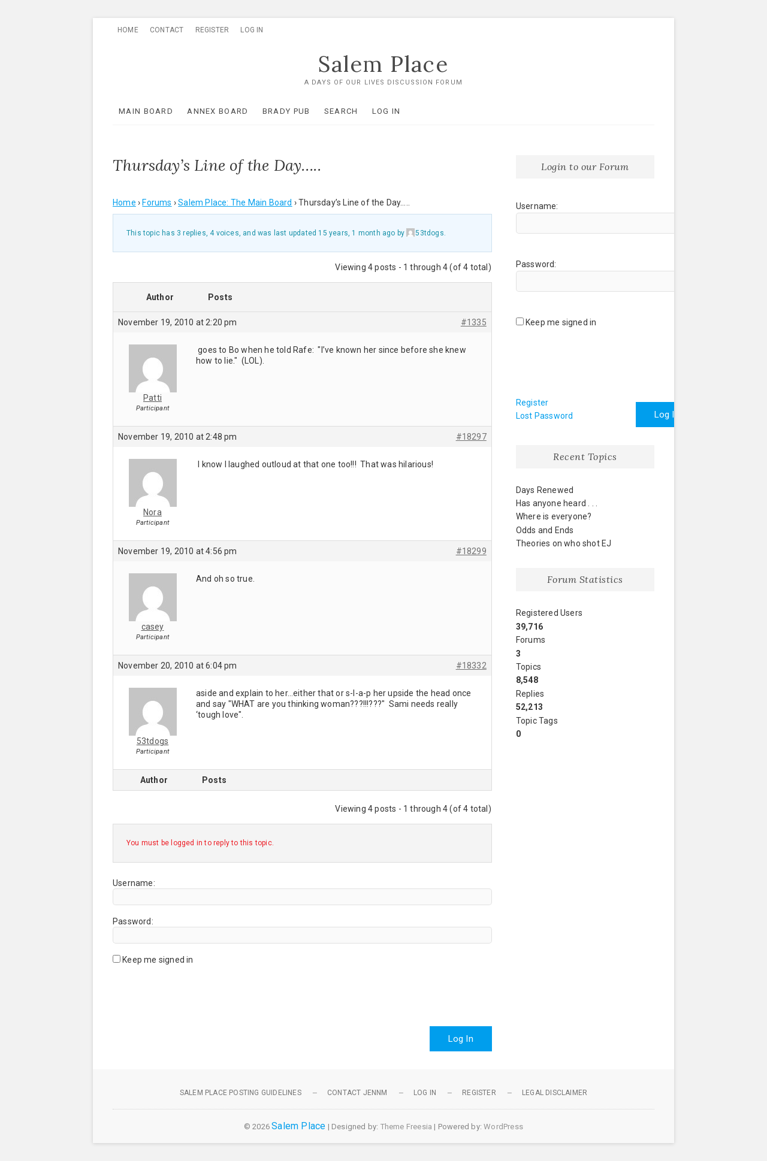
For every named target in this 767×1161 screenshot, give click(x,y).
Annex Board (217, 111)
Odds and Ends (545, 530)
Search (341, 111)
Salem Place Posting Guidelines (240, 1093)
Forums (156, 202)
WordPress (503, 1126)
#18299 (471, 551)
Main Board (146, 111)
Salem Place (383, 64)
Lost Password (544, 416)
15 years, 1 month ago (356, 233)
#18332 (471, 665)
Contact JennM (357, 1093)
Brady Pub (286, 111)
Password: (133, 921)
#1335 (474, 322)
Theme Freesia (407, 1126)
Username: (134, 883)
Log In (251, 30)
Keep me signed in (157, 960)
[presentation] (204, 991)
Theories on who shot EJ (564, 543)
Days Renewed (544, 490)
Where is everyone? (554, 516)
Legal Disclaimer (554, 1093)
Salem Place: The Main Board (235, 202)
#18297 (471, 437)
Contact (166, 30)
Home (127, 30)
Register (212, 30)
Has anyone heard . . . (556, 503)
